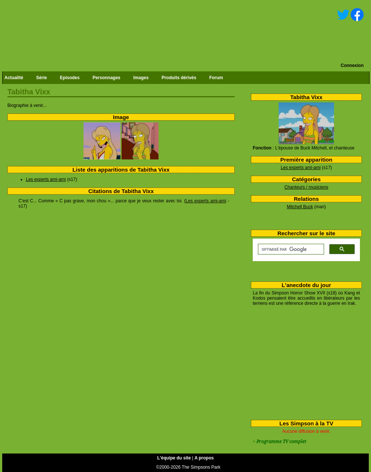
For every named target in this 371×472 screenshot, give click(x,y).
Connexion (352, 65)
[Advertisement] (303, 361)
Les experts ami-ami (301, 167)
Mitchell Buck (300, 206)
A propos (204, 458)
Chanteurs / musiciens (307, 187)
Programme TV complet (281, 441)
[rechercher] (290, 249)
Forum (216, 77)
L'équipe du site (174, 458)
